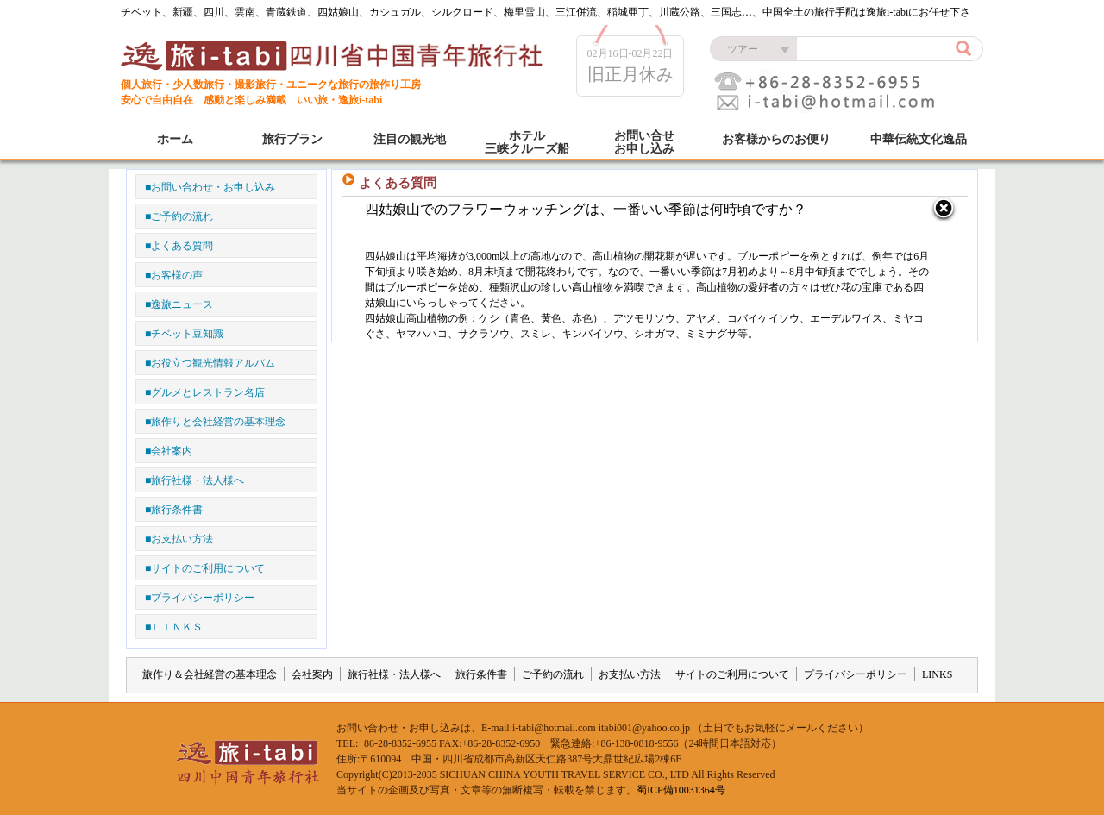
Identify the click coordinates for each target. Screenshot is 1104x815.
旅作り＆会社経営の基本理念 (209, 674)
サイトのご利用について (732, 674)
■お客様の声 (174, 275)
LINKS (937, 674)
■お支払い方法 (179, 539)
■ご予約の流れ (179, 216)
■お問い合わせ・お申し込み (210, 187)
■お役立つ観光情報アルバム (210, 363)
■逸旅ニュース (179, 304)
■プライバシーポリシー (199, 598)
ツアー (742, 49)
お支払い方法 (630, 674)
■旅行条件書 (174, 510)
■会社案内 (168, 451)
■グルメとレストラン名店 (205, 392)
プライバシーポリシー (855, 674)
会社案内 (312, 674)
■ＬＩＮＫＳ (174, 627)
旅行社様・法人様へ (394, 674)
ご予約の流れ (553, 674)
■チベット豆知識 (184, 334)
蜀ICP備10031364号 (681, 790)
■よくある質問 (179, 246)
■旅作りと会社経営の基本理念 (215, 422)
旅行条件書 (481, 674)
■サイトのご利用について (205, 568)
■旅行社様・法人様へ (194, 480)
